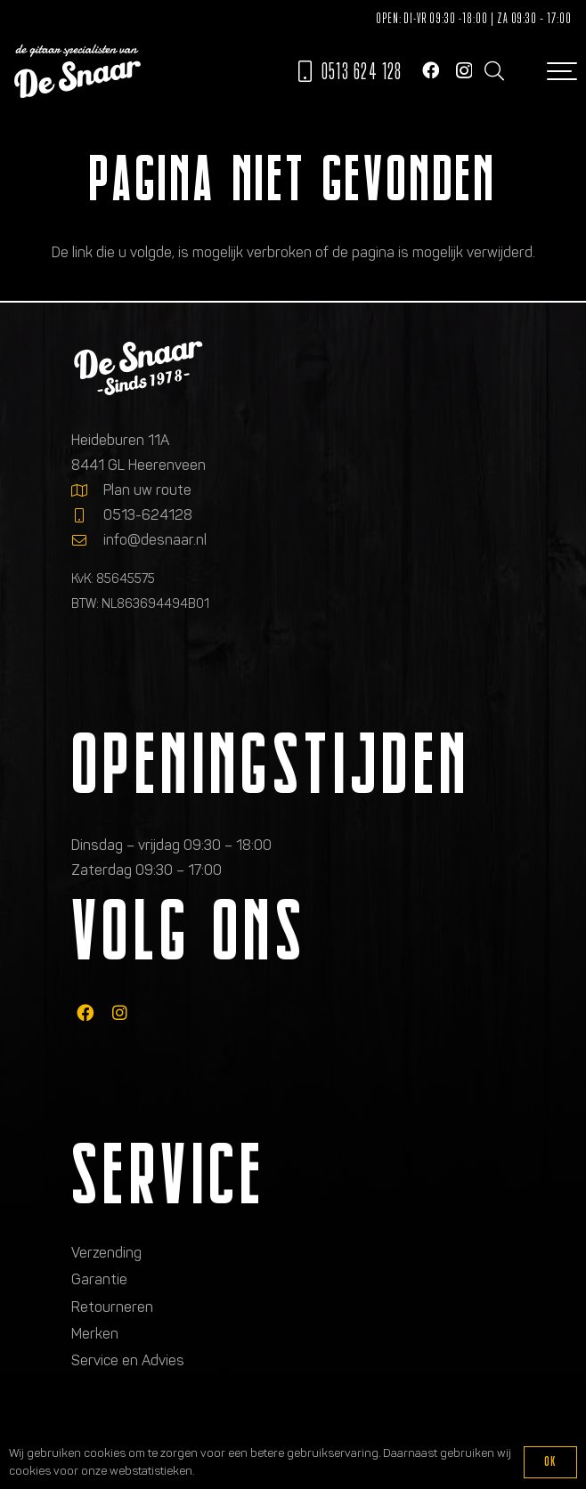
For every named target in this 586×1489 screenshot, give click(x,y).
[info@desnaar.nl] (87, 540)
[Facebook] (430, 69)
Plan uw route (147, 489)
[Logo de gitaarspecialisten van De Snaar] (77, 71)
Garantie (99, 1279)
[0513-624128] (87, 515)
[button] (493, 71)
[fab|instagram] (120, 1012)
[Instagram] (464, 70)
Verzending (106, 1252)
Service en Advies (127, 1360)
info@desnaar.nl (155, 539)
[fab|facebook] (85, 1012)
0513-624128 (147, 514)
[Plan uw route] (87, 490)
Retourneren (112, 1307)
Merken (94, 1333)
